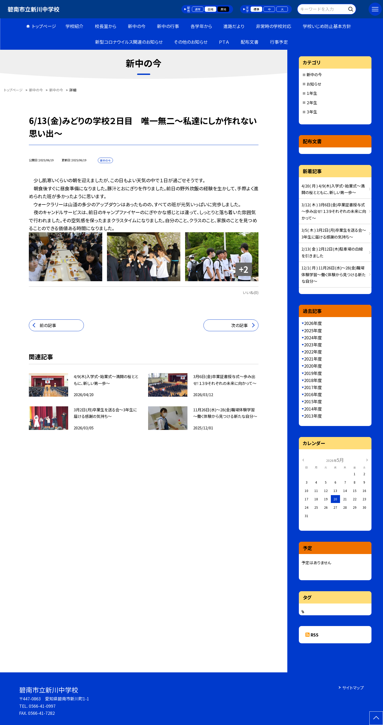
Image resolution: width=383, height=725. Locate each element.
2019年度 (313, 373)
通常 (198, 9)
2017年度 (313, 387)
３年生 (311, 111)
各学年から (201, 26)
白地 (210, 9)
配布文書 (249, 41)
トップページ (44, 26)
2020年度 (313, 366)
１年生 (311, 93)
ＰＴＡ (224, 41)
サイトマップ (353, 687)
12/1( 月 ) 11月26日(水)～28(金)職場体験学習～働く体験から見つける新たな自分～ (333, 274)
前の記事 (48, 325)
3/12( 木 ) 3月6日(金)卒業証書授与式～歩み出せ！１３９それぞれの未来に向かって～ (333, 211)
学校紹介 (74, 26)
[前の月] (303, 459)
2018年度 (313, 380)
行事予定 (279, 41)
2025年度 (313, 330)
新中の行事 (168, 26)
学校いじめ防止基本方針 (327, 26)
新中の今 (136, 26)
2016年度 (313, 394)
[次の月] (367, 459)
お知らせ (313, 84)
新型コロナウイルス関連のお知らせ (129, 41)
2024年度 (313, 337)
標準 (256, 9)
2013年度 (313, 416)
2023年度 (313, 344)
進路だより (233, 26)
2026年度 (313, 323)
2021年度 (313, 359)
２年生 (311, 102)
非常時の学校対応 (273, 26)
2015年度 (313, 401)
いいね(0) (250, 292)
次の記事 (239, 325)
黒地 (223, 9)
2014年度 (313, 409)
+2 (244, 269)
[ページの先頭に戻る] (376, 718)
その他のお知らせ (190, 41)
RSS (315, 635)
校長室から (105, 26)
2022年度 (313, 351)
